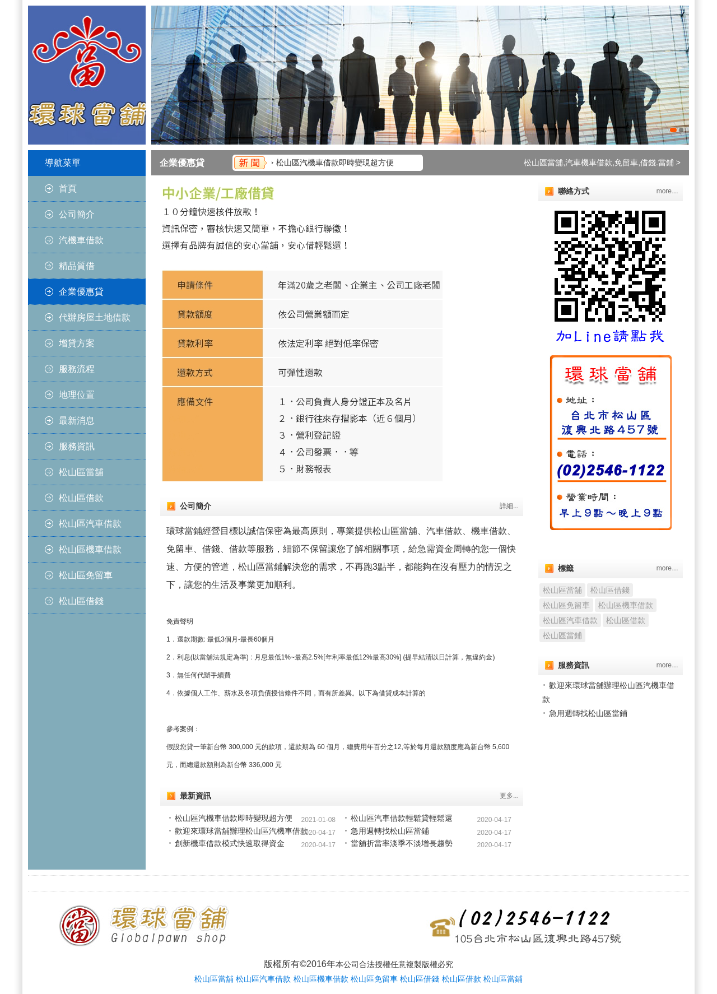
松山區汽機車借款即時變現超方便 (335, 162)
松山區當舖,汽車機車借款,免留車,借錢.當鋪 (599, 162)
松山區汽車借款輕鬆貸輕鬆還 (402, 818)
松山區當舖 (81, 472)
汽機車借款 (81, 240)
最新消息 (77, 420)
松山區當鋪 (562, 635)
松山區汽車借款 (90, 523)
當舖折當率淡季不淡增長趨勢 (402, 843)
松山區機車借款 (90, 549)
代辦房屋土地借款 (95, 317)
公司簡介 (77, 214)
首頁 (68, 188)
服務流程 (77, 369)
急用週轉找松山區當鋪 (390, 830)
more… (667, 191)
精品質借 (77, 266)
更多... (509, 796)
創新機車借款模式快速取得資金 (230, 843)
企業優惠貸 (81, 291)
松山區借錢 (81, 601)
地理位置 (77, 395)
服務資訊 (77, 446)
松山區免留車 (86, 575)
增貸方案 (77, 343)
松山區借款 (81, 498)
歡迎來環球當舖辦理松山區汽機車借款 (241, 830)
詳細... (509, 506)
